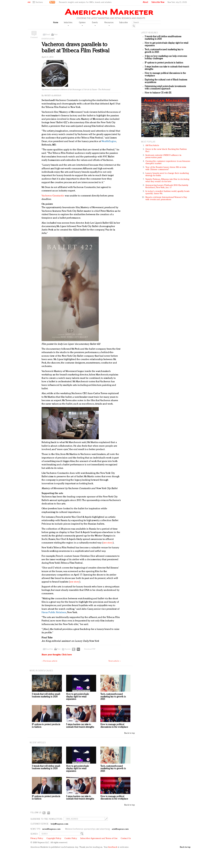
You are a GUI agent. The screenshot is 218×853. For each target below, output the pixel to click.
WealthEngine (108, 141)
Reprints (68, 649)
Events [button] (95, 23)
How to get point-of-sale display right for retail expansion (77, 696)
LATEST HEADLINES (149, 32)
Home (55, 22)
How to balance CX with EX (158, 93)
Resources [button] (109, 23)
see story (108, 543)
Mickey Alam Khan (52, 96)
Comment (34, 37)
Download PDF (89, 649)
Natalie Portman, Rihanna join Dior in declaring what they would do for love (167, 180)
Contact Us (126, 838)
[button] (38, 2)
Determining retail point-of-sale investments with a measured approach (165, 87)
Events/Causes (48, 39)
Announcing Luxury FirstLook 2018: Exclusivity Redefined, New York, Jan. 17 (166, 186)
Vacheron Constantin (53, 196)
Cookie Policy (70, 838)
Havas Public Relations (54, 612)
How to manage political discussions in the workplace (114, 725)
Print (55, 34)
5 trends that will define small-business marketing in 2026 (46, 695)
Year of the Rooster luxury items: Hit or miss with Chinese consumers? (165, 168)
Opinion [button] (82, 23)
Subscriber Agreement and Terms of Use (99, 838)
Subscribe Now (157, 2)
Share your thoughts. (57, 655)
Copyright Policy (53, 838)
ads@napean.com (120, 829)
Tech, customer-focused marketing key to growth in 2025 (113, 696)
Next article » (114, 661)
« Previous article (49, 661)
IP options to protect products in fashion (164, 63)
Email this (49, 649)
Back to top (129, 733)
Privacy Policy (36, 838)
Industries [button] (68, 23)
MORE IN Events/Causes (41, 670)
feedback (112, 847)
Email (48, 34)
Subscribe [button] (123, 22)
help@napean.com (59, 824)
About (145, 2)
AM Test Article (152, 145)
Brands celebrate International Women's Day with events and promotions (166, 198)
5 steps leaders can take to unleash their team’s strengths (80, 725)
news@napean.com (51, 829)
